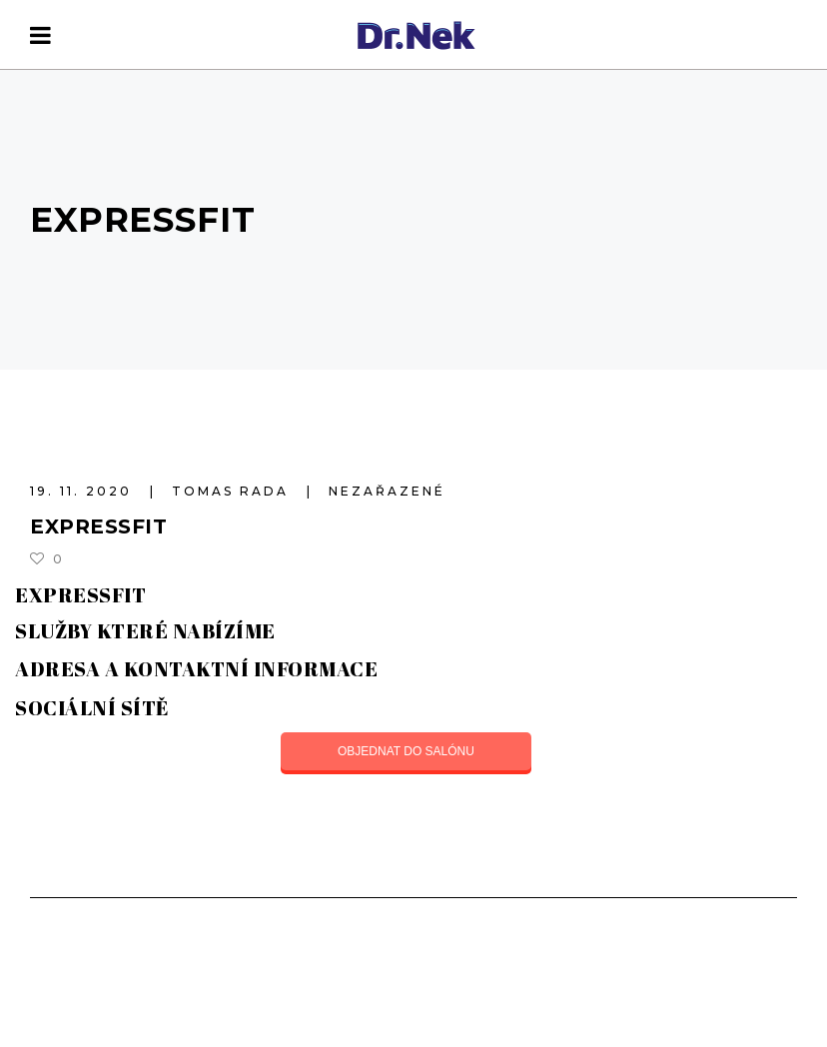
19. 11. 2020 (84, 491)
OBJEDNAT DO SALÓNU (406, 751)
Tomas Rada (233, 491)
